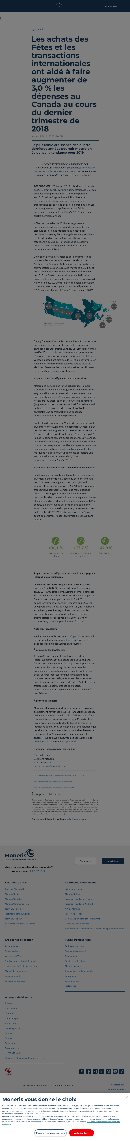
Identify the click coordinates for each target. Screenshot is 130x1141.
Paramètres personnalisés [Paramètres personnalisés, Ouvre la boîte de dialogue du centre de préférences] (50, 1132)
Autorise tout (81, 1132)
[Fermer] (126, 1097)
